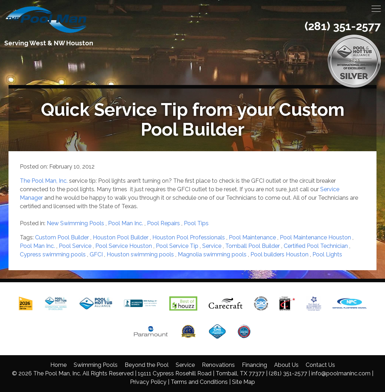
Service (211, 246)
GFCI (96, 254)
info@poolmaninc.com (340, 373)
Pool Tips (196, 223)
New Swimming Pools (75, 223)
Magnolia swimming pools (212, 254)
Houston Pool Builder (120, 237)
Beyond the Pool (147, 365)
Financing (254, 365)
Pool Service (75, 246)
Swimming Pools (96, 365)
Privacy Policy (148, 382)
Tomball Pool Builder (252, 246)
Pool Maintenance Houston (315, 237)
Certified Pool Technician (316, 246)
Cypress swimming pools (53, 254)
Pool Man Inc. (125, 223)
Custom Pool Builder (62, 237)
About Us (286, 365)
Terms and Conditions (199, 382)
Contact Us (320, 365)
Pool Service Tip (177, 246)
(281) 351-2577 (343, 26)
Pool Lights (327, 254)
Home (58, 365)
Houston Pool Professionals (188, 237)
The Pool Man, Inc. (44, 180)
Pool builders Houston (279, 254)
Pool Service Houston (123, 246)
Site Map (243, 382)
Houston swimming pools (140, 254)
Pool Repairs (163, 223)
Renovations (218, 365)
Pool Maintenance (252, 237)
